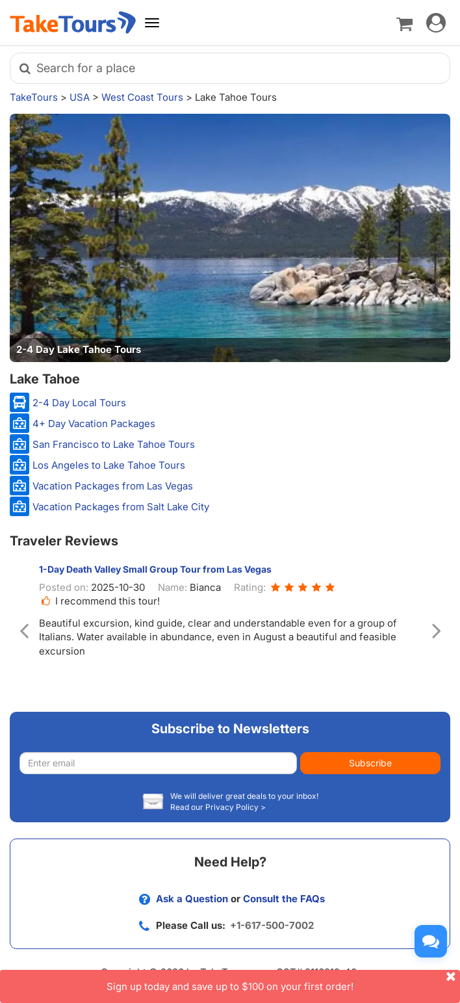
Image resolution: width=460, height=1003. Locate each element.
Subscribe (370, 762)
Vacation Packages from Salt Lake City (120, 507)
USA (80, 97)
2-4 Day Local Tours (79, 403)
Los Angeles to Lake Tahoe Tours (108, 465)
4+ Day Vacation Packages (93, 423)
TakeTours (34, 97)
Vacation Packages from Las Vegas (112, 486)
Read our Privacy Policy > (218, 807)
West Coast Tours (142, 97)
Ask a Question (192, 898)
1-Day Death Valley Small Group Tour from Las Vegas (155, 569)
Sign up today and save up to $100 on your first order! (283, 981)
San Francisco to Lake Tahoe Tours (113, 444)
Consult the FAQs (284, 898)
